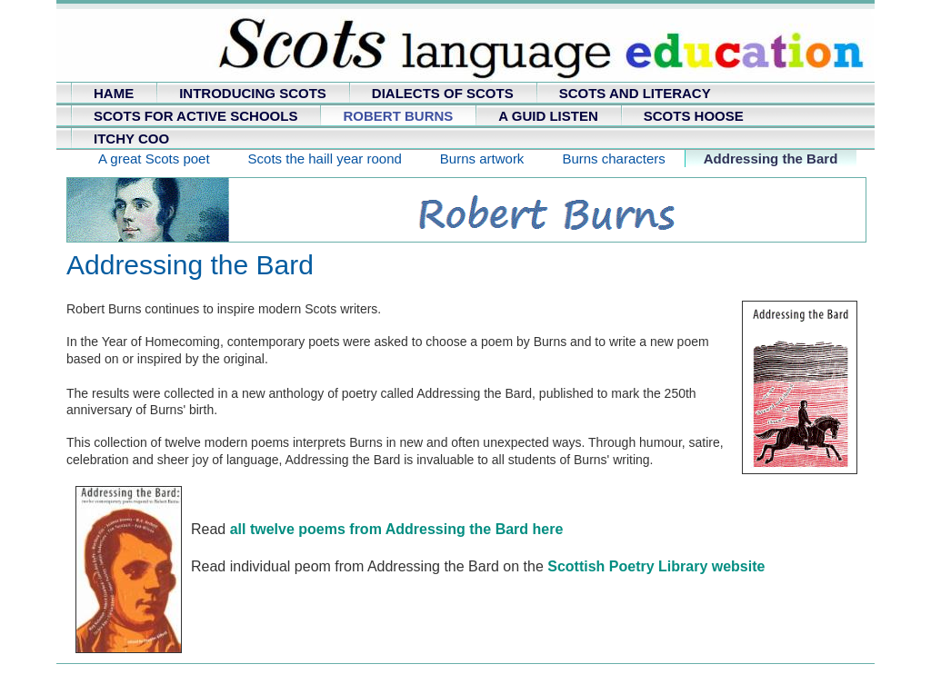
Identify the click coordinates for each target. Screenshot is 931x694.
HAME (114, 93)
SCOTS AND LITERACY (635, 93)
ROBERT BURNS (398, 116)
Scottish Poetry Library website (656, 566)
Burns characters (613, 158)
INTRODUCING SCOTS (252, 93)
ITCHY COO (131, 138)
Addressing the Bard (771, 158)
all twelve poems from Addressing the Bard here (397, 529)
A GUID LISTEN (547, 116)
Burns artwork (482, 158)
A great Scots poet (154, 158)
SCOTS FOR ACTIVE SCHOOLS (195, 116)
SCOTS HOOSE (694, 116)
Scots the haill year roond (325, 158)
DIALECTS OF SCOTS (443, 93)
